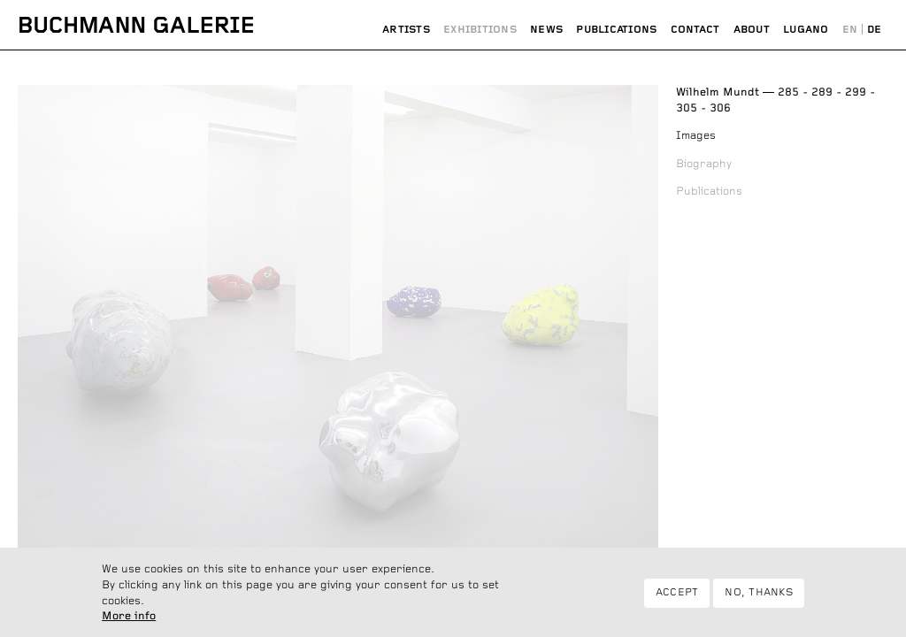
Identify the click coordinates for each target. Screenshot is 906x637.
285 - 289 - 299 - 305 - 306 (775, 100)
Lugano (805, 29)
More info (129, 623)
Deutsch (874, 30)
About (751, 29)
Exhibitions (480, 29)
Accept (677, 599)
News (546, 29)
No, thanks (758, 599)
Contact (695, 29)
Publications (616, 29)
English (849, 30)
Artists (406, 29)
